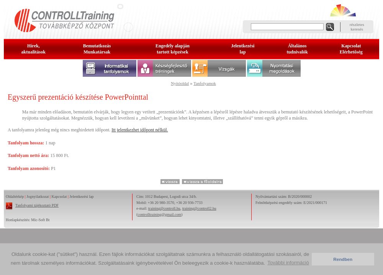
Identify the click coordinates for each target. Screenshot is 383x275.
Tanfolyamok (204, 83)
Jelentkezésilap (242, 49)
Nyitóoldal (180, 83)
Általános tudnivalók (297, 49)
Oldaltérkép (15, 196)
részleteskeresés (357, 26)
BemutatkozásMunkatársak (97, 49)
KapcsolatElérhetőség (351, 49)
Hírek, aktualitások (33, 49)
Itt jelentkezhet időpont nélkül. (139, 130)
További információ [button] (288, 262)
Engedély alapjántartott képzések (172, 49)
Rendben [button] (342, 259)
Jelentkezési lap (82, 196)
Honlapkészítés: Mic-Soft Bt (27, 220)
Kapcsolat (59, 196)
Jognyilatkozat (37, 196)
